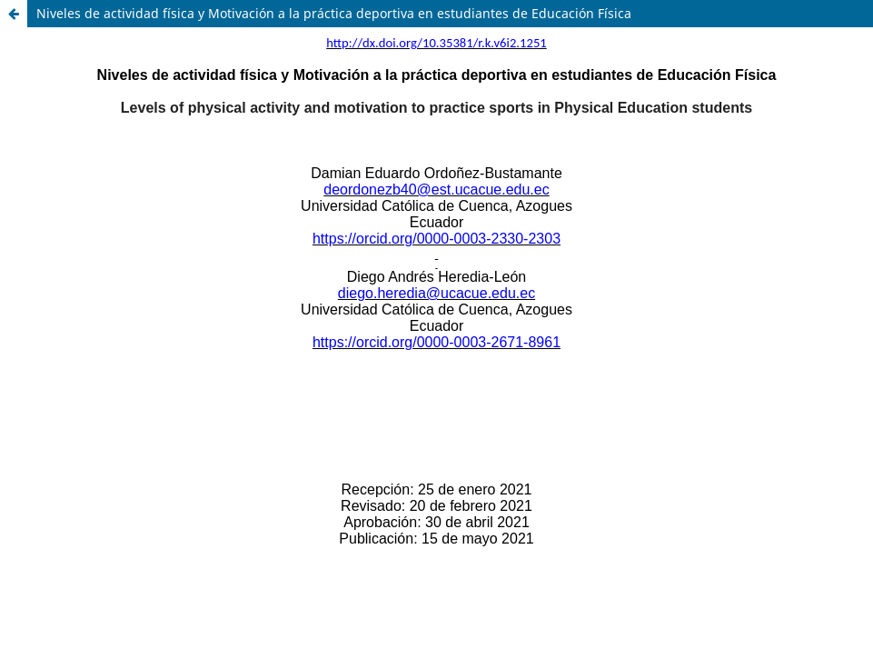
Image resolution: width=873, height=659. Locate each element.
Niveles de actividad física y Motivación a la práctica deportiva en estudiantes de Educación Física (333, 13)
